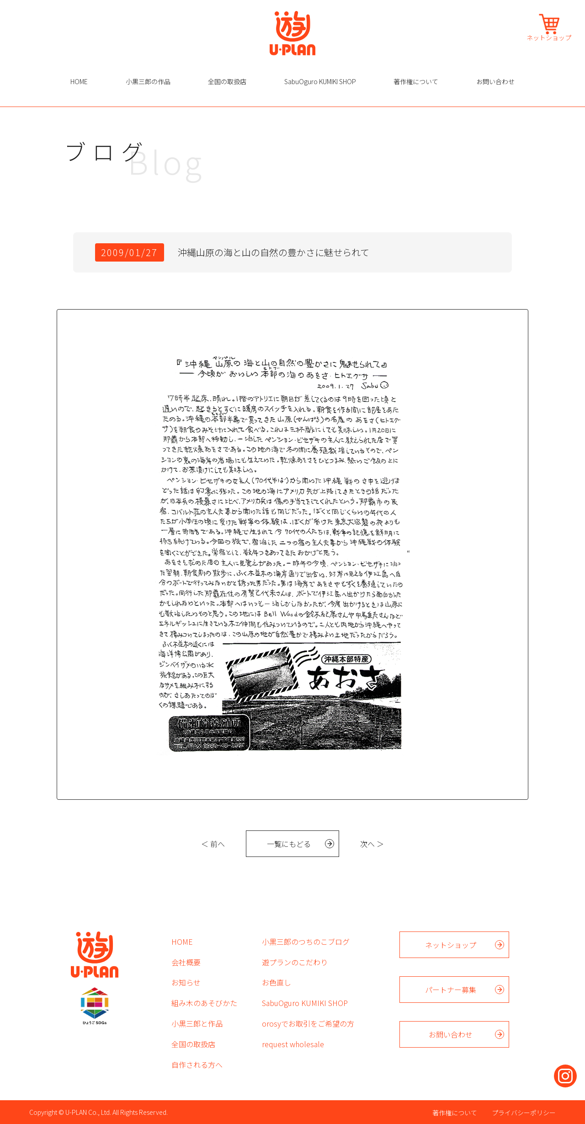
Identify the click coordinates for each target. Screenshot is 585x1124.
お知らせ (186, 982)
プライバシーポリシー (524, 1112)
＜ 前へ (213, 843)
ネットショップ (548, 37)
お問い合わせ (495, 81)
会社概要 (186, 962)
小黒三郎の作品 (148, 81)
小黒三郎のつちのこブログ (306, 941)
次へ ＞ (372, 843)
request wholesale (293, 1043)
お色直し (276, 982)
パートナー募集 (450, 989)
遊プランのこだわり (295, 962)
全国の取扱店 (227, 81)
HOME (79, 81)
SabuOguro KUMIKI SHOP (320, 81)
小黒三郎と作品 (197, 1023)
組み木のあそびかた (204, 1002)
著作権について (416, 81)
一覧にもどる (289, 843)
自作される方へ (197, 1064)
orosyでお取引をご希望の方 (308, 1023)
